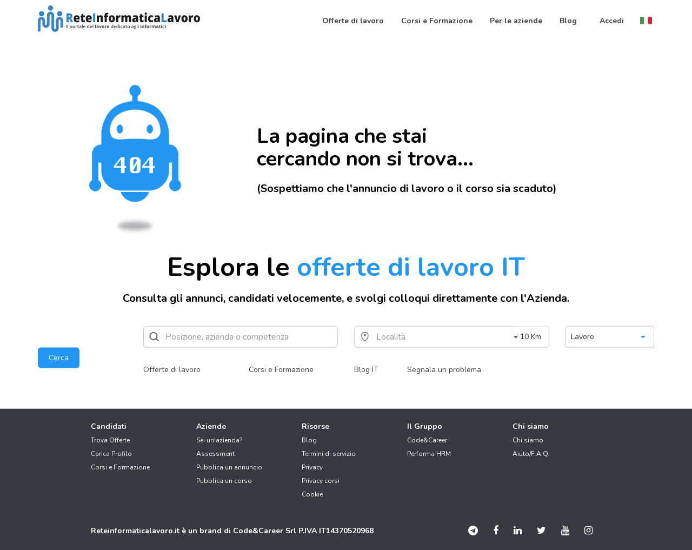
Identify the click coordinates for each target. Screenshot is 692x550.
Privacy (312, 467)
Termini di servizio (329, 453)
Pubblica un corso (224, 480)
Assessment (215, 453)
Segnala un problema (444, 370)
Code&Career (427, 440)
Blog (309, 440)
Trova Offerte (110, 440)
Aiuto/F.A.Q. (531, 453)
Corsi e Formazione (281, 370)
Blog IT (366, 370)
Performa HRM (429, 453)
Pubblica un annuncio (229, 467)
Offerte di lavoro (172, 370)
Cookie (312, 494)
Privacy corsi (321, 480)
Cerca (59, 358)
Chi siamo (528, 440)
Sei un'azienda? (219, 440)
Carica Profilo (111, 453)
